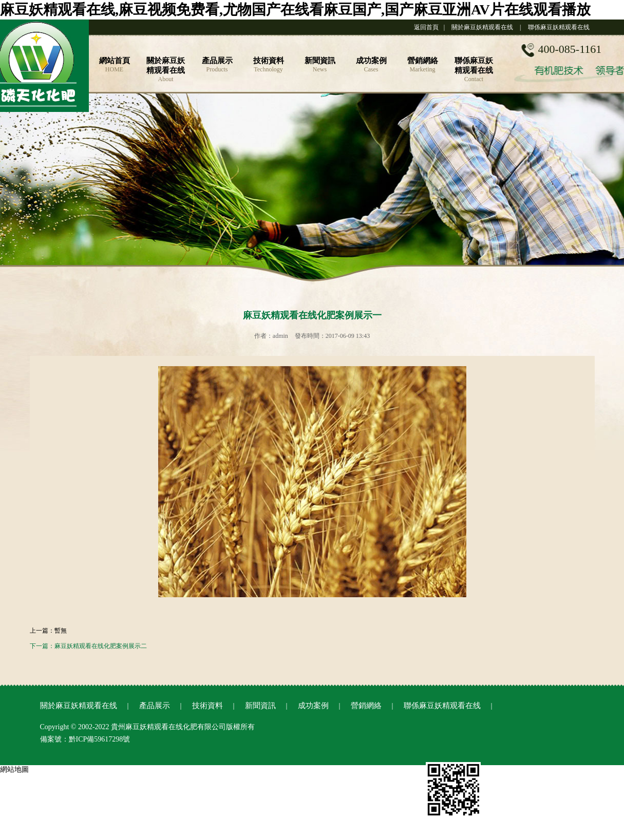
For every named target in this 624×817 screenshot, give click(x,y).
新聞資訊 (260, 705)
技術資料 (207, 705)
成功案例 (313, 705)
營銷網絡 (366, 705)
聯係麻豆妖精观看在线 (559, 27)
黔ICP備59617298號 (99, 739)
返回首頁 (426, 27)
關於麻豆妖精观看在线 (482, 27)
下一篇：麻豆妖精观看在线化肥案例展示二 (88, 646)
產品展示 (154, 705)
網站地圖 (14, 769)
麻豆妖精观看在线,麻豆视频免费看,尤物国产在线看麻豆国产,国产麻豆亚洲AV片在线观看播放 (295, 9)
